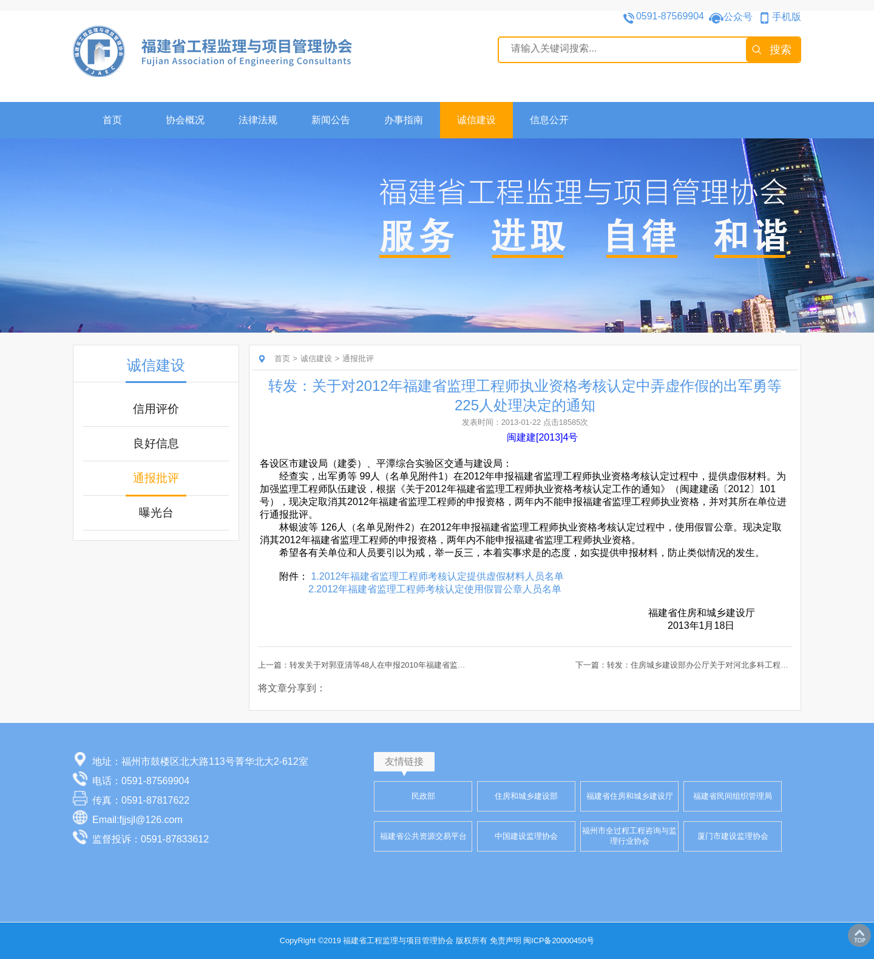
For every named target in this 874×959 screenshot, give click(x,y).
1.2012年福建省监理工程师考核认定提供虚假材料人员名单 (437, 576)
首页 (112, 120)
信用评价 (156, 408)
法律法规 (258, 120)
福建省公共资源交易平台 (423, 836)
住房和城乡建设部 (526, 796)
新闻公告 (330, 120)
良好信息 (156, 443)
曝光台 (156, 512)
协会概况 (185, 120)
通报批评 (156, 478)
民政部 (423, 796)
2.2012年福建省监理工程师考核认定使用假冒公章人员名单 (434, 589)
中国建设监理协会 (526, 836)
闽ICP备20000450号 (558, 940)
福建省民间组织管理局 (732, 796)
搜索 (780, 50)
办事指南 (403, 120)
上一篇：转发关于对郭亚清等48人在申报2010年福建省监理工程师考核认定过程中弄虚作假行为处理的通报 (444, 664)
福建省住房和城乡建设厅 (629, 796)
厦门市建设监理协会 (732, 836)
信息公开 (549, 120)
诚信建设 (476, 120)
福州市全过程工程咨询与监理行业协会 (629, 835)
